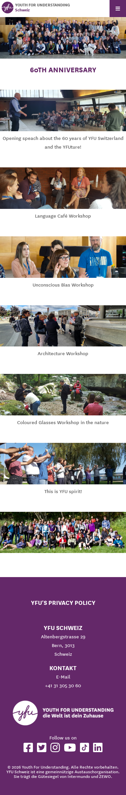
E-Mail (63, 677)
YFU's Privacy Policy (63, 603)
